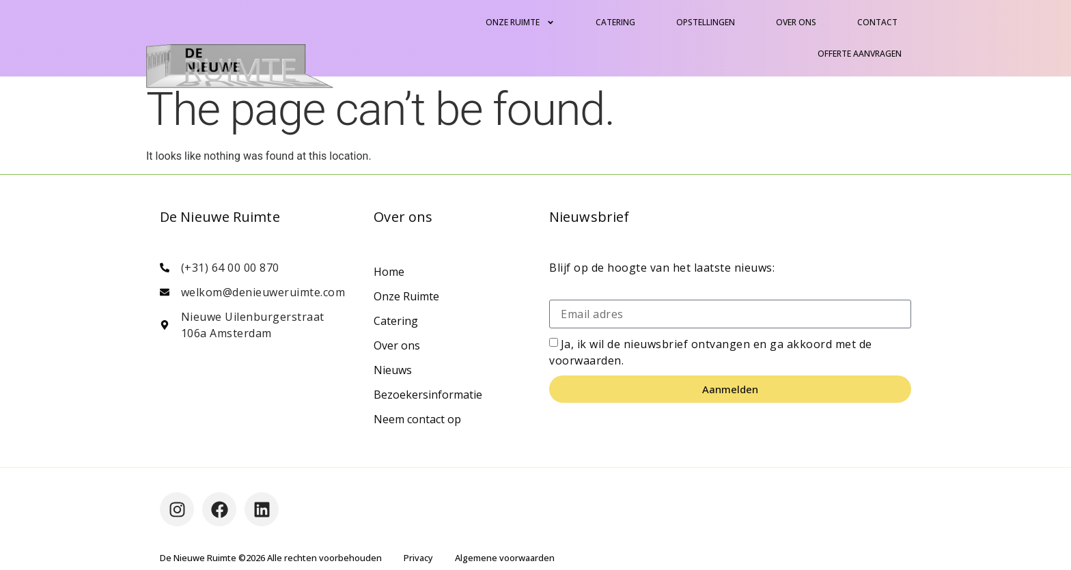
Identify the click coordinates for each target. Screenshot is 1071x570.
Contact (877, 22)
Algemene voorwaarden (505, 558)
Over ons (796, 22)
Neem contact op (417, 419)
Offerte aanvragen (860, 53)
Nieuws (393, 369)
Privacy (418, 558)
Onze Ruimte (520, 22)
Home (389, 271)
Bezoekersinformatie (428, 394)
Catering (615, 22)
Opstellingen (705, 22)
